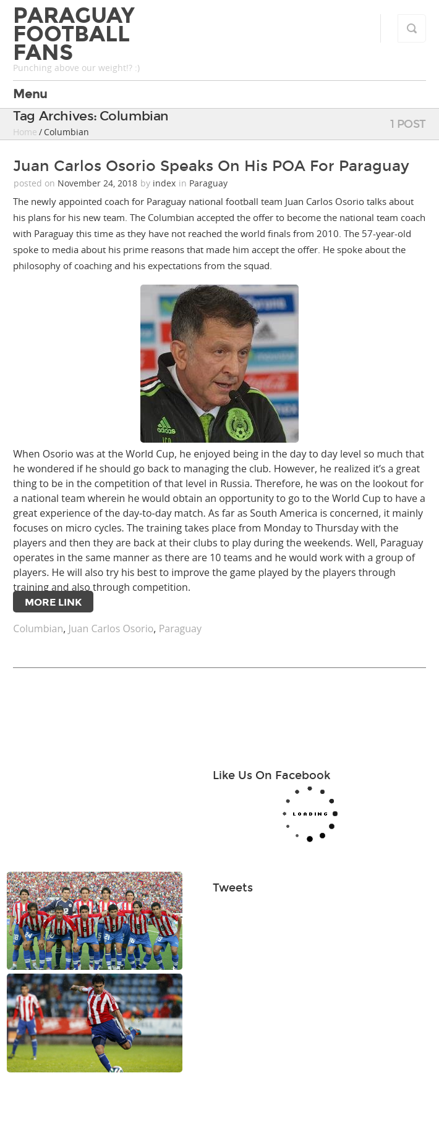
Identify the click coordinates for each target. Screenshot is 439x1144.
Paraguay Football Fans (74, 33)
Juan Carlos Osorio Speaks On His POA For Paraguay (211, 166)
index (164, 183)
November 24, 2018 (99, 183)
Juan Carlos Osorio (111, 628)
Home (25, 132)
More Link (53, 602)
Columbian (38, 628)
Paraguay (208, 183)
